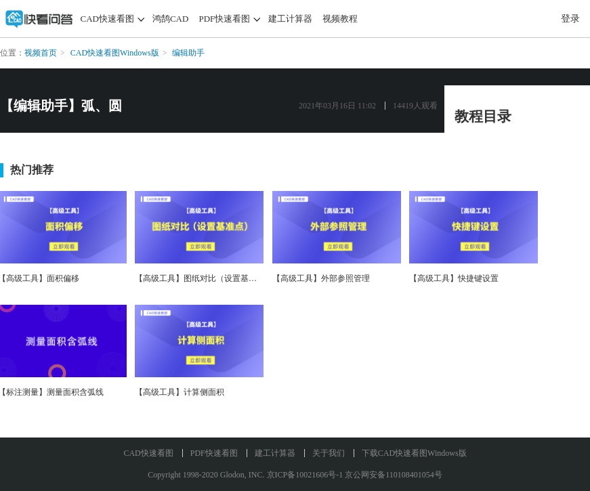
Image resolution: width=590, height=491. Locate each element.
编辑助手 (188, 53)
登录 (570, 19)
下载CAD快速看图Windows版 (414, 453)
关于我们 (328, 453)
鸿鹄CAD (170, 19)
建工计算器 (290, 19)
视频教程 (340, 19)
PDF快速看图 (224, 19)
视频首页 (40, 53)
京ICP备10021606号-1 (305, 474)
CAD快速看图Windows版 (114, 53)
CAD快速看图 (107, 19)
